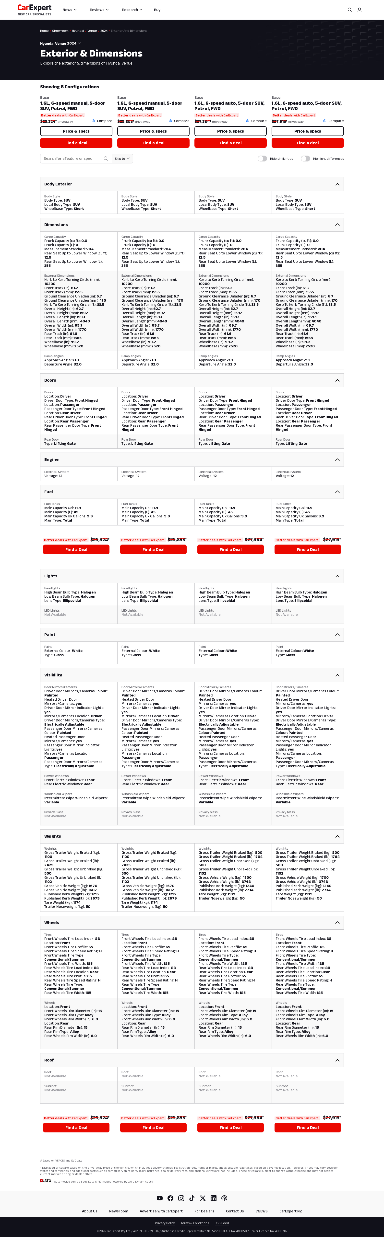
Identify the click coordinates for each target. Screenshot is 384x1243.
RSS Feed (222, 1223)
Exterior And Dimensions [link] (129, 31)
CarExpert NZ (290, 1211)
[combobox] (74, 43)
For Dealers (204, 1211)
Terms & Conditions (195, 1223)
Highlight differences (328, 158)
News (70, 10)
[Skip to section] (122, 158)
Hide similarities (281, 158)
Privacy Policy (165, 1223)
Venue (92, 31)
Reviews (99, 10)
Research (132, 10)
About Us (89, 1211)
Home (44, 31)
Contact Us (235, 1211)
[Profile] (359, 10)
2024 (104, 31)
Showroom (60, 31)
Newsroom (118, 1211)
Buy (157, 10)
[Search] (350, 10)
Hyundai (78, 31)
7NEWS (262, 1211)
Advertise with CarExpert (161, 1211)
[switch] (262, 158)
